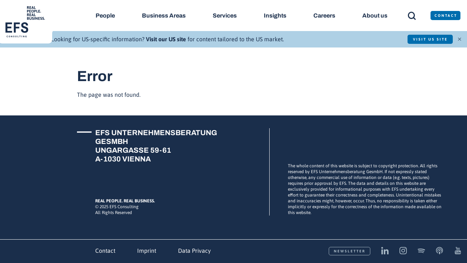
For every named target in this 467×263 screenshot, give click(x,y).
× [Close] (460, 38)
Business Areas (164, 15)
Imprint (146, 250)
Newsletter (350, 251)
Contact (105, 250)
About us (375, 15)
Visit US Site (429, 39)
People (105, 15)
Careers (325, 15)
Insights (275, 15)
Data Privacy (194, 250)
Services (225, 15)
